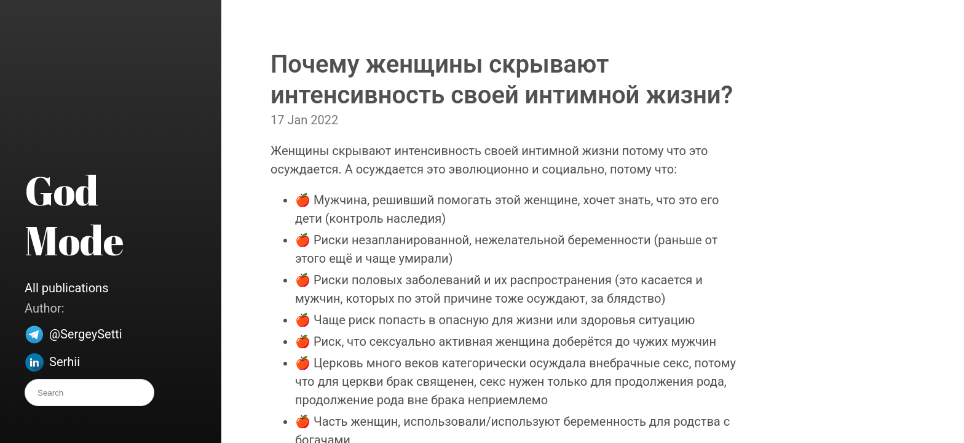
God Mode (74, 215)
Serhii (64, 361)
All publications (66, 288)
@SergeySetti (85, 334)
